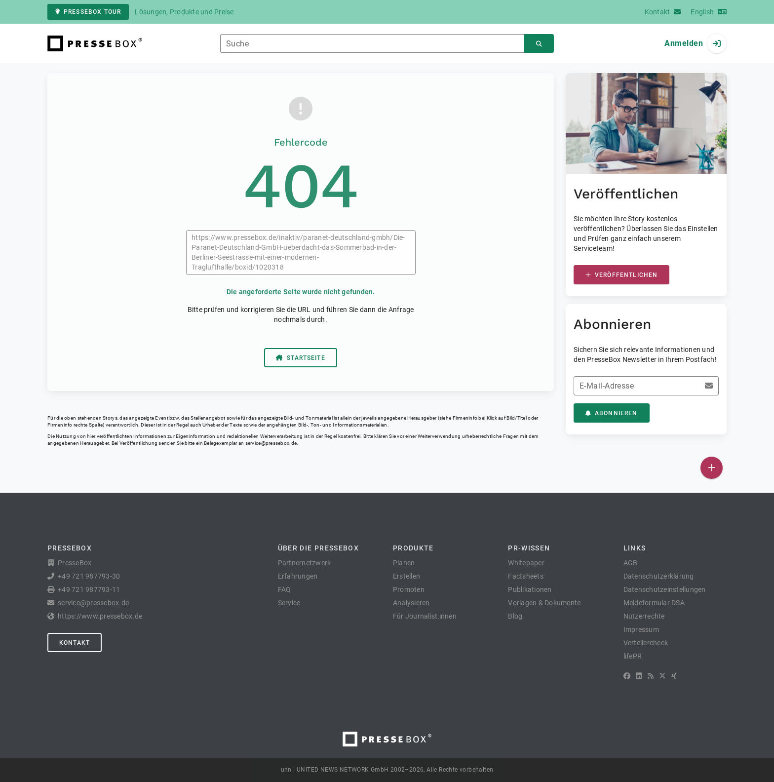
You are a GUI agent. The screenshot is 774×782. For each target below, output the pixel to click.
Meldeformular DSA (654, 603)
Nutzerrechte (644, 616)
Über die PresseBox (318, 548)
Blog (515, 616)
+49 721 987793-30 (89, 576)
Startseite (300, 357)
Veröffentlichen (621, 275)
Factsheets (525, 576)
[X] (662, 676)
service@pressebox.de (271, 443)
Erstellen (406, 576)
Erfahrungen (298, 576)
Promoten (409, 589)
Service (289, 603)
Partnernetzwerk (304, 563)
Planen (404, 563)
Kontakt (74, 642)
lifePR (632, 656)
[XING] (674, 676)
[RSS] (651, 676)
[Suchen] (539, 43)
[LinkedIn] (639, 676)
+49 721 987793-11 (89, 589)
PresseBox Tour (88, 11)
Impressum (641, 629)
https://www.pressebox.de (100, 616)
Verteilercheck (645, 643)
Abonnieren (611, 413)
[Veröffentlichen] (711, 468)
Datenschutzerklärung (658, 576)
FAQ (284, 589)
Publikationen (529, 589)
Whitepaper (526, 563)
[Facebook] (626, 676)
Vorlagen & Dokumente (544, 603)
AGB (630, 563)
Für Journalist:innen (425, 616)
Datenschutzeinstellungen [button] (664, 589)
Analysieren (411, 603)
